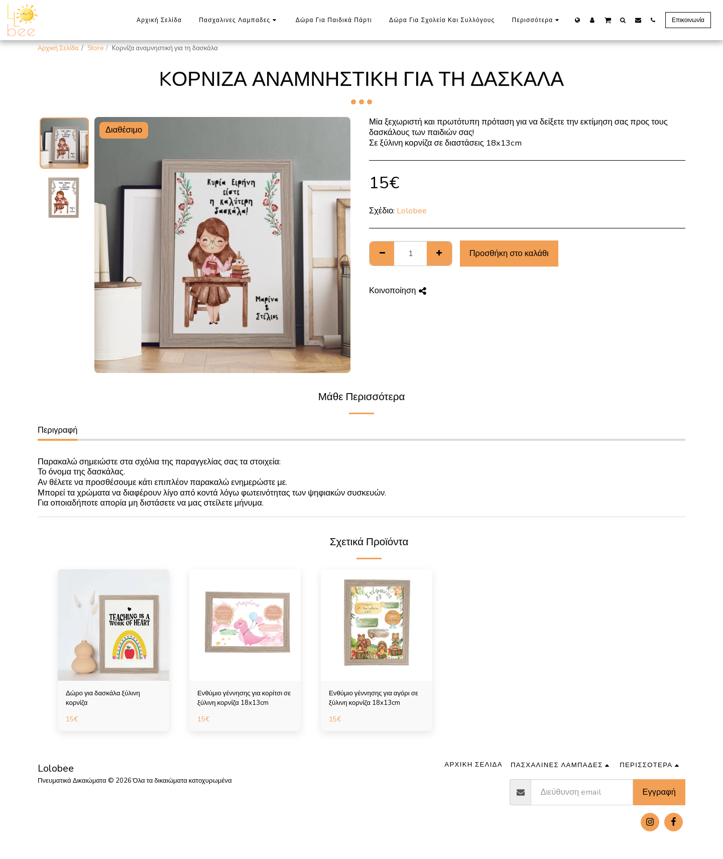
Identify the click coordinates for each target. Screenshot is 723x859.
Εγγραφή (659, 792)
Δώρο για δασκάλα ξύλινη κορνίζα (103, 698)
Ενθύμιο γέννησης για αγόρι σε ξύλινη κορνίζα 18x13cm (373, 698)
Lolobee (412, 210)
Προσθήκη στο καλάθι (509, 253)
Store (95, 48)
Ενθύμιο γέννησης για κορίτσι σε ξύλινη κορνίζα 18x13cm (244, 698)
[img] (113, 625)
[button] (607, 19)
